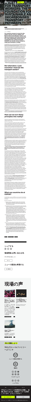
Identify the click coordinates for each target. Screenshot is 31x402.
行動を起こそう (20, 2)
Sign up (15, 355)
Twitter (13, 372)
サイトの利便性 (14, 387)
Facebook (15, 372)
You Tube (18, 372)
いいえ (23, 397)
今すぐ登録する (8, 269)
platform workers (8, 316)
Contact (15, 364)
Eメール (8, 260)
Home (6, 27)
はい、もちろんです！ (8, 397)
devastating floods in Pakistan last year (12, 101)
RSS (18, 374)
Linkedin (13, 374)
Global (18, 307)
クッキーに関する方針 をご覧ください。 (21, 400)
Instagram (15, 374)
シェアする (9, 246)
